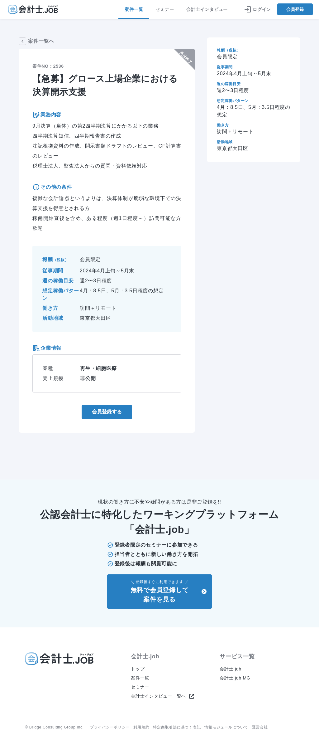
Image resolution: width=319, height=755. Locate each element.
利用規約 (141, 727)
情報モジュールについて (226, 727)
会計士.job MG (235, 677)
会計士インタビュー (207, 9)
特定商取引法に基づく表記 (177, 727)
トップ (138, 668)
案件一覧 (133, 12)
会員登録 (295, 9)
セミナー (164, 9)
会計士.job (230, 668)
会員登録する (107, 411)
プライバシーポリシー (110, 727)
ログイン (257, 9)
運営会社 (260, 727)
